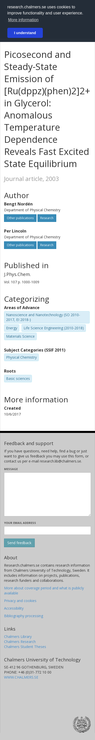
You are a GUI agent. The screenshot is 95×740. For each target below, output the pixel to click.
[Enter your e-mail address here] (47, 530)
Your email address (20, 523)
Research (46, 218)
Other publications (20, 218)
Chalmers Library (18, 636)
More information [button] (23, 20)
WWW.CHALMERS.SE (21, 677)
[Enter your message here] (47, 494)
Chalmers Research (20, 641)
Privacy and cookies (20, 600)
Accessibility (14, 608)
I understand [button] (25, 33)
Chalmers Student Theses (25, 646)
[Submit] (19, 543)
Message (11, 469)
